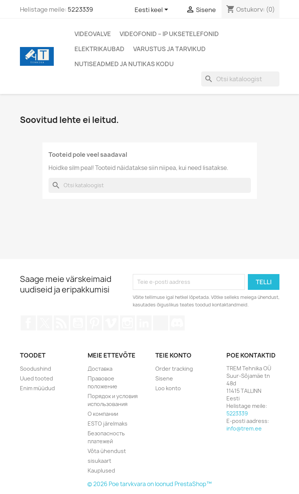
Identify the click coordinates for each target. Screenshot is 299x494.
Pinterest (94, 322)
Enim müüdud (37, 388)
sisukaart (99, 460)
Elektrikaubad (99, 49)
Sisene (164, 378)
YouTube (77, 322)
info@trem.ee (244, 428)
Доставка (100, 368)
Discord (177, 322)
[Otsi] (240, 78)
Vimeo (110, 322)
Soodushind (35, 368)
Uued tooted (36, 378)
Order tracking (174, 368)
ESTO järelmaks (107, 423)
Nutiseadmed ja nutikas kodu (124, 64)
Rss (61, 322)
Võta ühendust (107, 451)
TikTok (160, 322)
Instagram (127, 322)
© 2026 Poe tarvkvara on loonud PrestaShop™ (149, 484)
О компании (103, 413)
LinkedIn (144, 322)
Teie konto (173, 355)
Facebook (28, 322)
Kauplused (101, 470)
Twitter (44, 322)
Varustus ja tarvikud (169, 49)
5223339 (80, 9)
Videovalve (92, 34)
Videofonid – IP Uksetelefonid (169, 34)
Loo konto (168, 388)
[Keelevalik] (153, 10)
